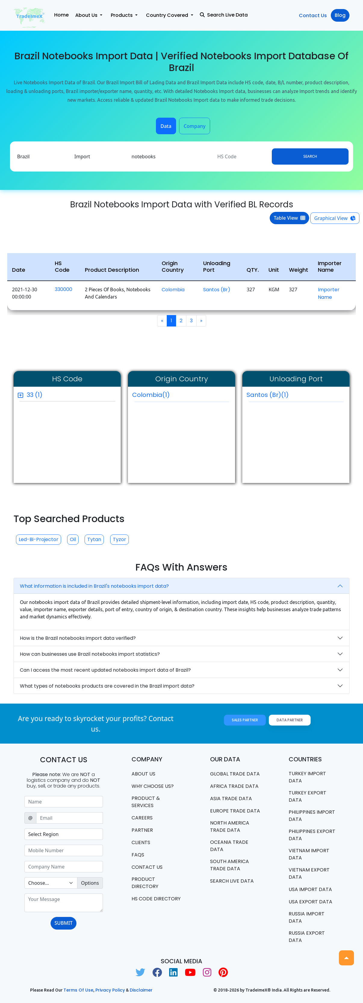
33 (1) (34, 395)
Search (310, 156)
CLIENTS (141, 842)
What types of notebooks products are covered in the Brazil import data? (107, 686)
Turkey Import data (307, 777)
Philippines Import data (312, 816)
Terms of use (78, 990)
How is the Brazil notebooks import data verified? (78, 638)
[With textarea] (63, 902)
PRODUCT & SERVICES (146, 802)
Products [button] (122, 15)
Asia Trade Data (231, 798)
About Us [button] (87, 15)
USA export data (310, 901)
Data (165, 126)
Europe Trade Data (235, 810)
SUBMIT (63, 923)
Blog (340, 15)
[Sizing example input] (63, 801)
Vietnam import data (309, 854)
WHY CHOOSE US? (153, 786)
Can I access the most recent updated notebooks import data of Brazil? (105, 670)
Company (195, 126)
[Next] (201, 321)
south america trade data (229, 865)
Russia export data (307, 937)
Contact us (147, 867)
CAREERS (142, 817)
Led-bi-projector (38, 539)
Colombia (173, 289)
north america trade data (229, 826)
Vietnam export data (309, 873)
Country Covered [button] (167, 15)
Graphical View (334, 218)
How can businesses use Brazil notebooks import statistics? (90, 654)
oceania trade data (229, 846)
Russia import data (306, 917)
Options (90, 883)
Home (61, 14)
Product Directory (145, 883)
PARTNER (142, 830)
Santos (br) (216, 289)
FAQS (138, 854)
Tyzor (119, 539)
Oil (73, 539)
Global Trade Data (235, 773)
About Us (143, 773)
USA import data (310, 889)
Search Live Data (224, 14)
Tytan (94, 539)
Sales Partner (245, 720)
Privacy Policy (110, 990)
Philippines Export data (312, 835)
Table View (289, 218)
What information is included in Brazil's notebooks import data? (94, 586)
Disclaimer (141, 990)
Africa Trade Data (234, 786)
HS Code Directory (156, 898)
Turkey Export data (307, 796)
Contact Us (313, 15)
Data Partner (290, 720)
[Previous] (162, 321)
